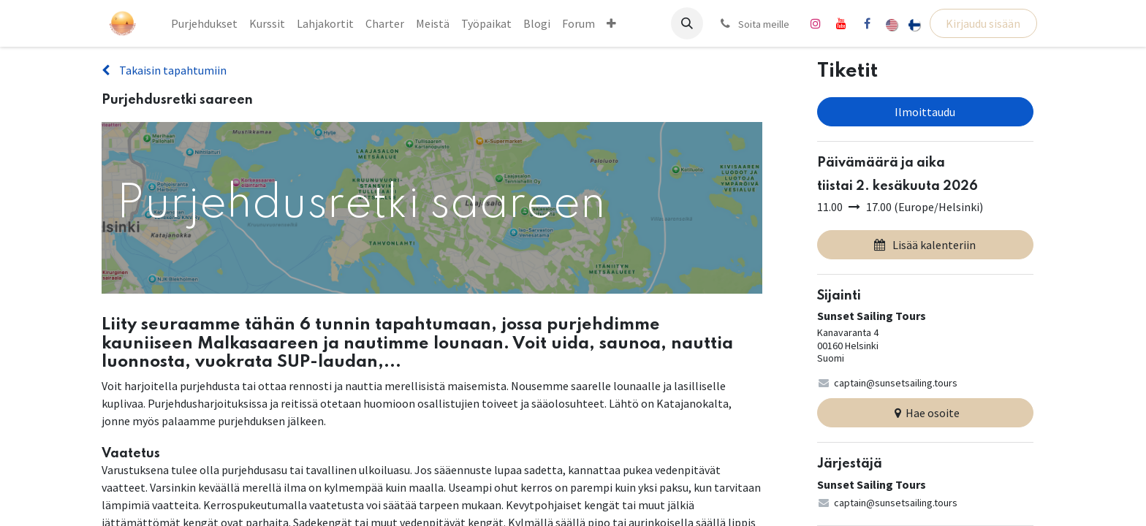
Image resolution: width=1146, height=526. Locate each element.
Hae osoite (925, 412)
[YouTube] (841, 23)
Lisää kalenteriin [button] (925, 244)
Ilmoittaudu (925, 111)
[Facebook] (867, 23)
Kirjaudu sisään (983, 23)
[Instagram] (815, 23)
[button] (687, 23)
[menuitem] (204, 23)
